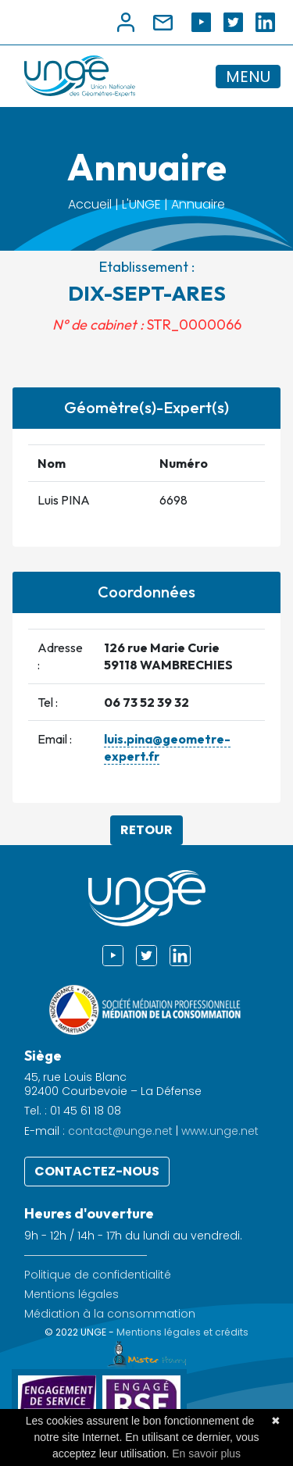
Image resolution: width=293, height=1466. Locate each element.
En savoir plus (206, 1453)
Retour (146, 830)
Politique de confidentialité (97, 1275)
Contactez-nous (96, 1171)
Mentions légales (71, 1294)
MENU (248, 76)
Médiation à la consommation (109, 1314)
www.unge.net (220, 1131)
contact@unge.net (120, 1131)
